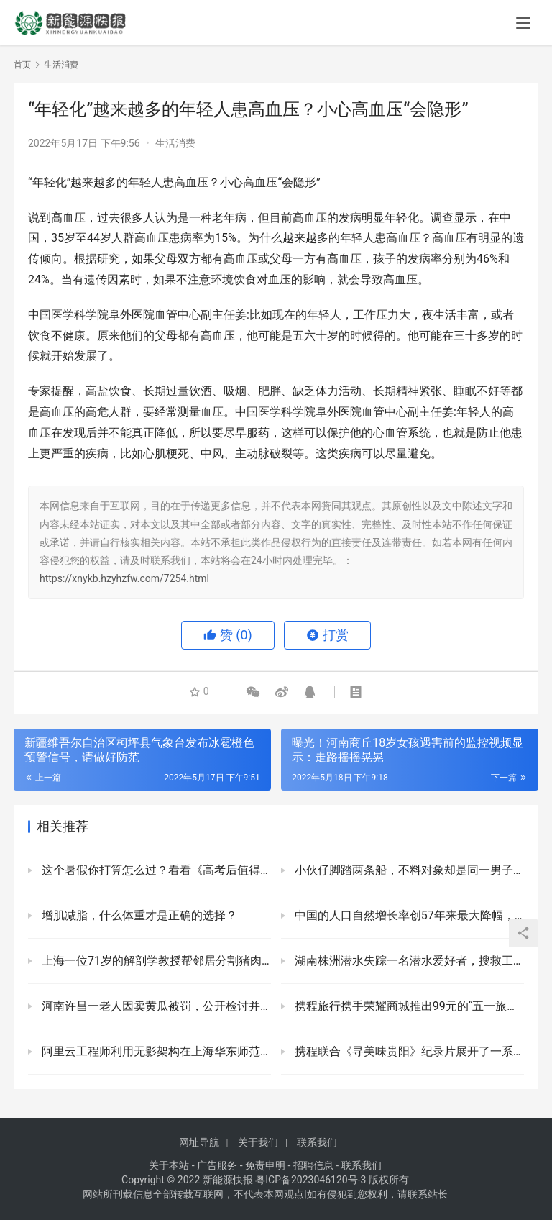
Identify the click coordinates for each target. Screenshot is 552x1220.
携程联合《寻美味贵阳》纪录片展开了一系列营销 (408, 1051)
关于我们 (258, 1142)
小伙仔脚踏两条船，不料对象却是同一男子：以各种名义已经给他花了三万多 (408, 870)
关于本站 (169, 1165)
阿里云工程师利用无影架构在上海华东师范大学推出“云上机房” (155, 1051)
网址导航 (199, 1142)
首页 (22, 65)
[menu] (523, 23)
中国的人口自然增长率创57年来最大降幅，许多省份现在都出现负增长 (408, 915)
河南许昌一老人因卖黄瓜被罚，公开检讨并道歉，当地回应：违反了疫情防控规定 (155, 1006)
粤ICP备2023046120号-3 (310, 1179)
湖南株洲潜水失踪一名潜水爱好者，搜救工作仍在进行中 (408, 961)
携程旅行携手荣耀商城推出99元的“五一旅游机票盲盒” (408, 1006)
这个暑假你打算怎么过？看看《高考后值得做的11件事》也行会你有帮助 (155, 870)
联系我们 (317, 1142)
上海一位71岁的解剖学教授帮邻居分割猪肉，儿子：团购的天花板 (155, 961)
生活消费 (175, 143)
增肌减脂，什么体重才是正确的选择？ (138, 915)
